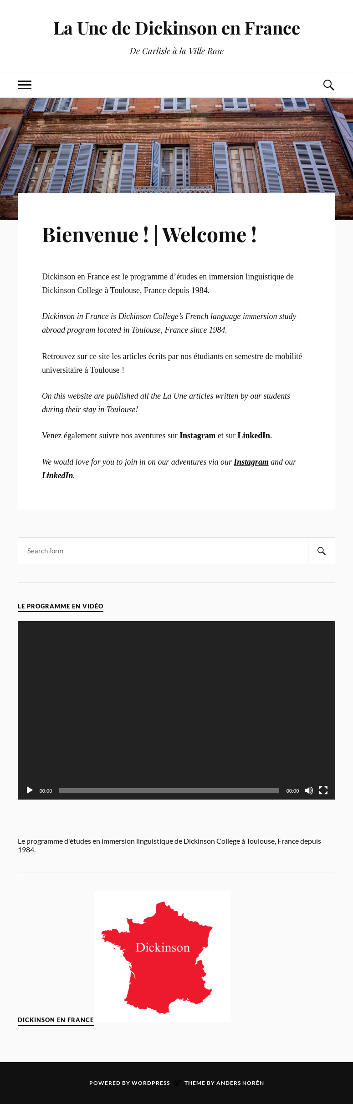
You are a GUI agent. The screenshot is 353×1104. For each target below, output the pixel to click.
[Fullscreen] (323, 790)
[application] (177, 710)
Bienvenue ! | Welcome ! (149, 233)
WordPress (151, 1082)
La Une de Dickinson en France (176, 27)
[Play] (29, 790)
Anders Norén (240, 1082)
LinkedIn (57, 475)
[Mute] (308, 790)
